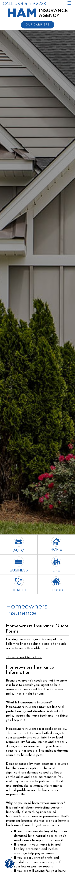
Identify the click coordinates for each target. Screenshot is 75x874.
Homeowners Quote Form (24, 657)
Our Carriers (38, 24)
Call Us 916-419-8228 (24, 3)
